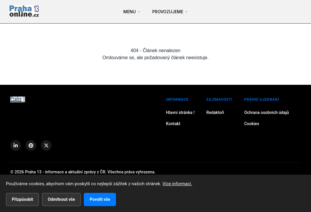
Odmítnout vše (61, 199)
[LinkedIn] (15, 145)
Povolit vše (100, 199)
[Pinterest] (31, 145)
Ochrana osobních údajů (266, 112)
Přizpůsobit (22, 199)
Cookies (251, 123)
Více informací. (177, 183)
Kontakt (173, 123)
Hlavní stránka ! (180, 112)
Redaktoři (215, 112)
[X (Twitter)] (46, 145)
